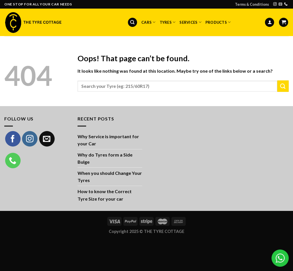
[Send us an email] (280, 4)
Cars (148, 22)
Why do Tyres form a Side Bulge (105, 158)
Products (218, 22)
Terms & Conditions (252, 4)
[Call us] (286, 4)
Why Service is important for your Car (108, 140)
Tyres (168, 22)
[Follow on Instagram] (275, 4)
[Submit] (283, 86)
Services (190, 22)
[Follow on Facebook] (13, 139)
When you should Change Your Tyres (110, 176)
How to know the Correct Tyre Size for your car (105, 195)
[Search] (132, 22)
